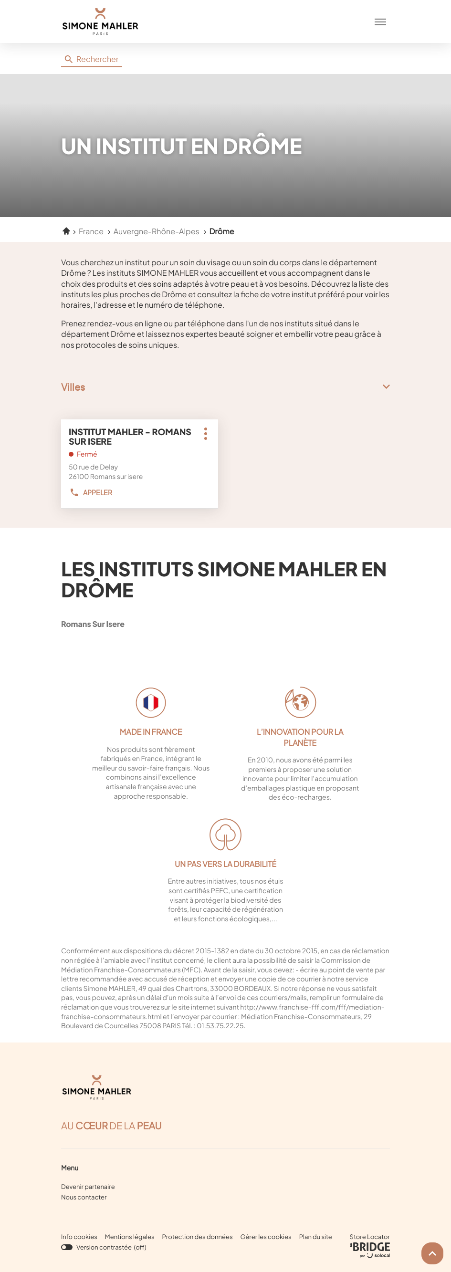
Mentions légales (130, 1237)
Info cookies (79, 1237)
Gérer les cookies (266, 1237)
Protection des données (197, 1237)
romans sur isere (120, 624)
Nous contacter (83, 1197)
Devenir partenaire (88, 1186)
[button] (380, 21)
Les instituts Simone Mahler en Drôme (224, 579)
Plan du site (315, 1237)
